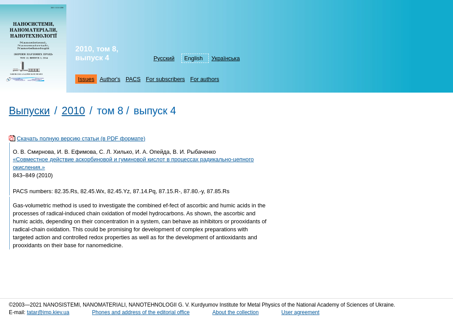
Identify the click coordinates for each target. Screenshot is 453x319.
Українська (225, 58)
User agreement (300, 312)
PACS (133, 79)
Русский (164, 58)
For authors (204, 79)
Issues (86, 79)
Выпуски (29, 111)
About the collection (235, 312)
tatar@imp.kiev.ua (48, 312)
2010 (73, 111)
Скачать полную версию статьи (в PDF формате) (81, 138)
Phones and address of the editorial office (141, 312)
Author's (110, 79)
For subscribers (165, 79)
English (193, 58)
